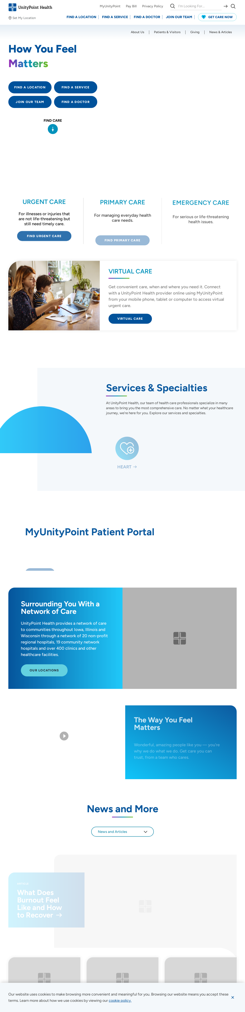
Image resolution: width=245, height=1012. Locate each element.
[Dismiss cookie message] (233, 997)
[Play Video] (64, 736)
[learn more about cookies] (120, 1000)
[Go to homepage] (30, 7)
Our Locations (44, 675)
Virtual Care (130, 320)
